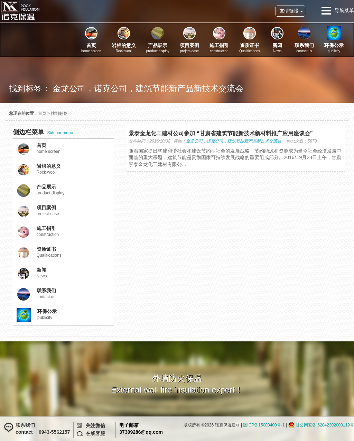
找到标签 (59, 113)
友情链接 (289, 10)
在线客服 (95, 433)
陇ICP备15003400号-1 (264, 425)
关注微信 (95, 425)
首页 (42, 113)
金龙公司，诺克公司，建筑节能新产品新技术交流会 (233, 141)
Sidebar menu (43, 132)
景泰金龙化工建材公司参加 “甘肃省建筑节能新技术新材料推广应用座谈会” (221, 133)
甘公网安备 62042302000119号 (325, 425)
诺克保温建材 (20, 10)
